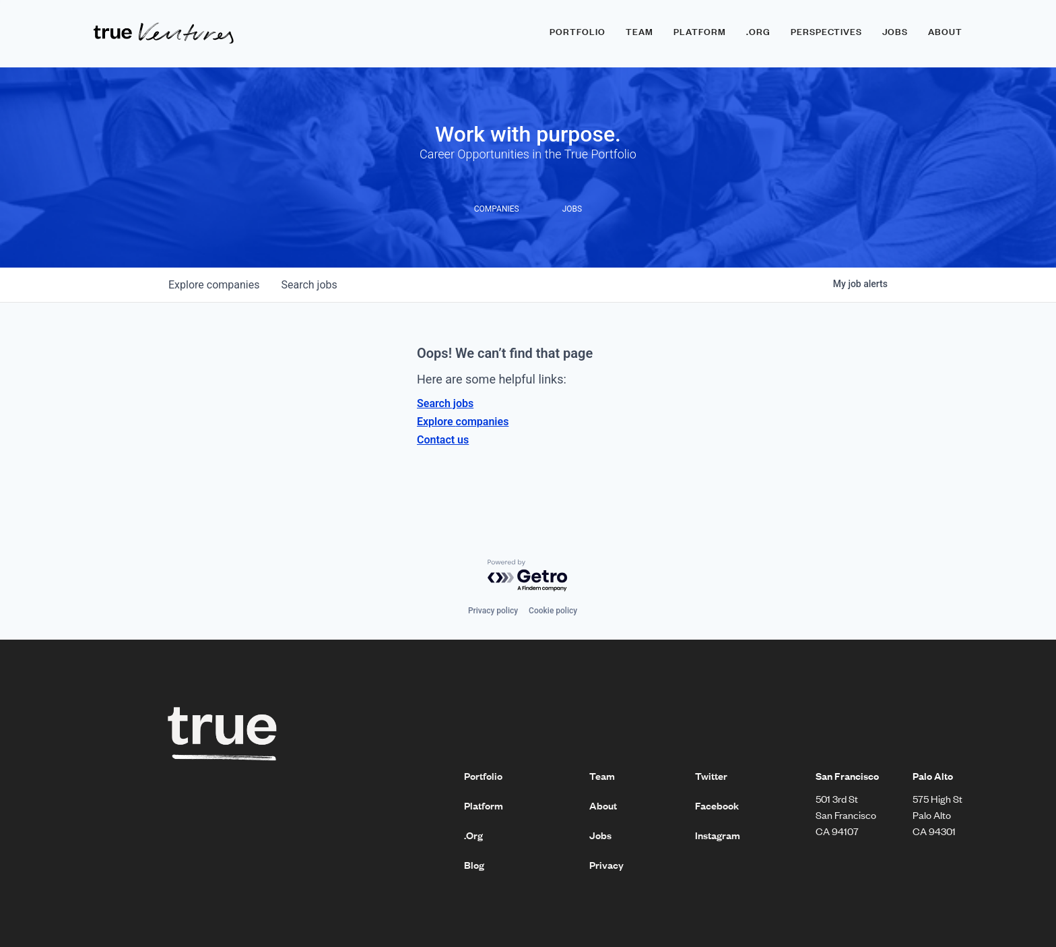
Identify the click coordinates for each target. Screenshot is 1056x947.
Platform (699, 31)
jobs (309, 284)
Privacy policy (493, 610)
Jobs (895, 31)
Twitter (711, 776)
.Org (473, 835)
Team (639, 31)
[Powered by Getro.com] (528, 575)
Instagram (717, 835)
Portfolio (577, 31)
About (945, 31)
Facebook (717, 805)
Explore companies (462, 421)
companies (213, 284)
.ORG (758, 31)
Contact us (443, 439)
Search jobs (445, 403)
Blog (474, 865)
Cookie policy (553, 610)
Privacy (606, 865)
